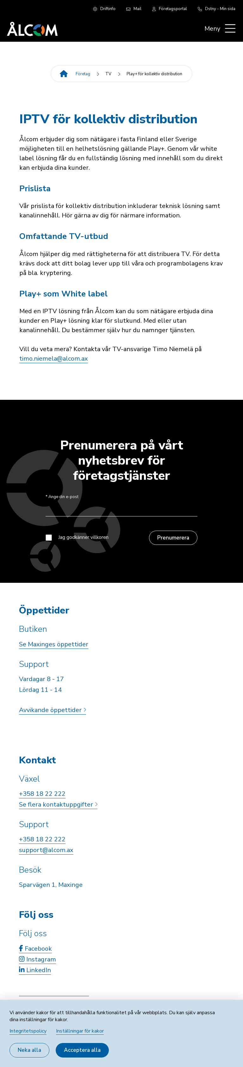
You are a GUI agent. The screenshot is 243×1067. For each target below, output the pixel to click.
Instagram (37, 959)
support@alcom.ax (46, 850)
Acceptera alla (82, 1050)
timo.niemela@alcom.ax (53, 358)
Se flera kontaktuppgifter (58, 804)
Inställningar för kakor (80, 1030)
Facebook (35, 948)
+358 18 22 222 (42, 794)
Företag (83, 74)
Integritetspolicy (28, 1030)
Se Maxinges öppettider (53, 644)
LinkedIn (35, 970)
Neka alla (29, 1050)
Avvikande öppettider (52, 710)
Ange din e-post (62, 497)
